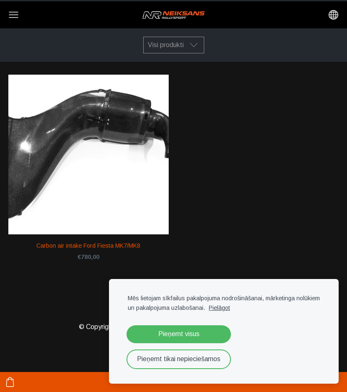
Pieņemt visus (179, 333)
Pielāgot (219, 307)
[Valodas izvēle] (333, 14)
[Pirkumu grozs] (10, 382)
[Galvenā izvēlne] (13, 14)
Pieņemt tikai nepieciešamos (178, 358)
